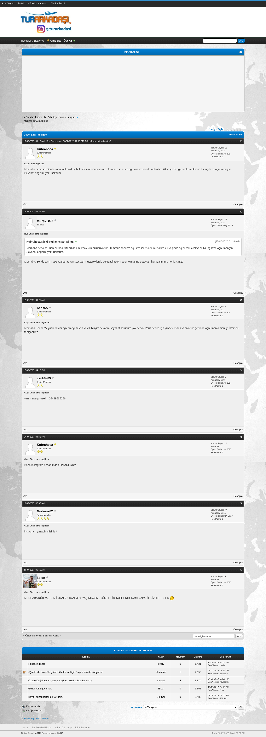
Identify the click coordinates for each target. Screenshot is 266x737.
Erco (161, 688)
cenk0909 (44, 378)
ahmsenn (161, 672)
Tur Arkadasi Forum (32, 117)
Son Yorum (213, 665)
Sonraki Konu (51, 635)
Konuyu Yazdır (33, 706)
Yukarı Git (60, 727)
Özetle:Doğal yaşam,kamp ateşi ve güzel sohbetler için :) (60, 680)
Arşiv (69, 727)
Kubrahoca (45, 149)
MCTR (38, 733)
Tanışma (70, 117)
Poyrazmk (224, 682)
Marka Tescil (58, 3)
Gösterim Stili (236, 134)
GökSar (161, 696)
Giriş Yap (55, 40)
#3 (241, 300)
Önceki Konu (33, 635)
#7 (241, 570)
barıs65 (42, 308)
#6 (241, 503)
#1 (241, 141)
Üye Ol (68, 40)
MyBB (60, 733)
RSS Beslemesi (83, 727)
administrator (104, 141)
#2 (241, 211)
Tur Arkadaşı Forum (54, 117)
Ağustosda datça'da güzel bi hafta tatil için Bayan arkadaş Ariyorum (65, 672)
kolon (41, 577)
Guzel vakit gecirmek (40, 688)
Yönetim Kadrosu (37, 3)
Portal (20, 3)
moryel (161, 680)
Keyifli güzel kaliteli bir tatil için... (46, 696)
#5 (241, 437)
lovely (161, 663)
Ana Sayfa (8, 3)
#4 (241, 370)
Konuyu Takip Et (34, 710)
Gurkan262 (45, 511)
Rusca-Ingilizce (36, 663)
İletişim (25, 727)
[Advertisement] (133, 84)
